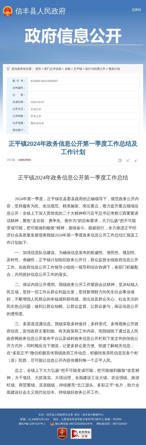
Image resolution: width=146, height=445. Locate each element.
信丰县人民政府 (40, 11)
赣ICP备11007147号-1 (32, 423)
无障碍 (136, 10)
